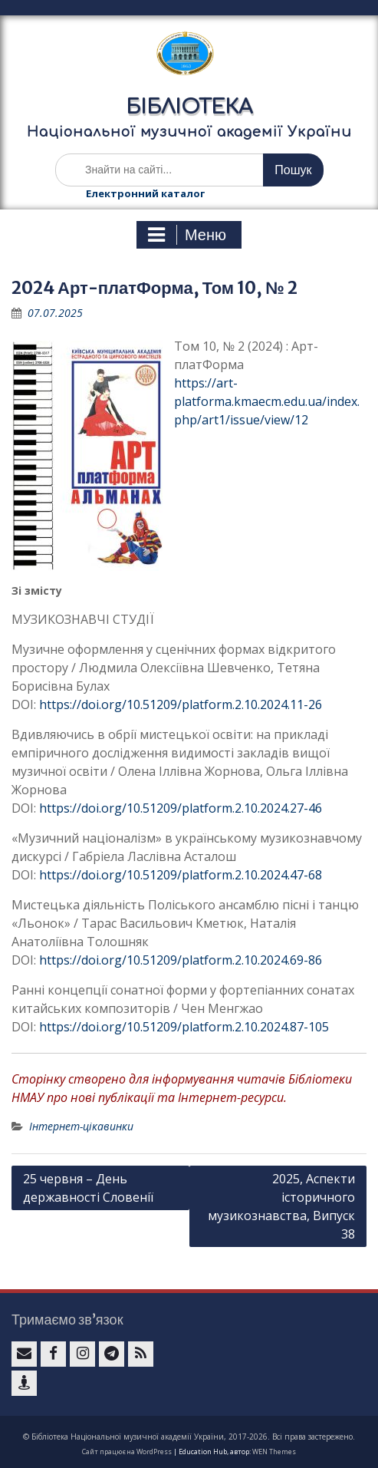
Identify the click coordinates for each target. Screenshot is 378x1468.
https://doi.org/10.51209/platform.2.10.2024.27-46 (180, 808)
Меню (187, 235)
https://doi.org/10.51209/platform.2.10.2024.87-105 (184, 1026)
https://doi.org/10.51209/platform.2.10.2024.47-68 (180, 874)
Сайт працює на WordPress (127, 1451)
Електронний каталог (145, 193)
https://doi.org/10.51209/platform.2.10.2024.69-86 (180, 960)
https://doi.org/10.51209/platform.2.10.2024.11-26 (180, 704)
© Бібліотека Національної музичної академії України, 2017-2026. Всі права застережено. (189, 1436)
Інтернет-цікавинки (81, 1126)
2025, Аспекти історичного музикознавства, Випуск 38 (281, 1206)
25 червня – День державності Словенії (88, 1188)
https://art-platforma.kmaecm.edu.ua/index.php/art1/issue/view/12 (267, 401)
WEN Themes (274, 1451)
